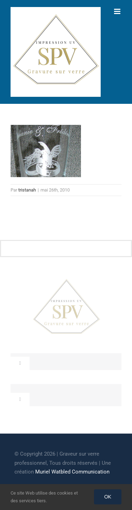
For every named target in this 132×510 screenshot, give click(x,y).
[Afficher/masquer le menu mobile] (117, 11)
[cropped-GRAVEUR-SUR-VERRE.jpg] (66, 280)
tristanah (27, 190)
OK (107, 497)
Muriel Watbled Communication (72, 472)
